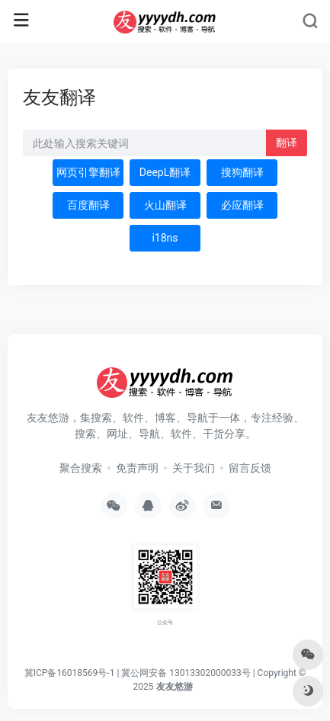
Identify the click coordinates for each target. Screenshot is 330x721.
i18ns (165, 238)
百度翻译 (88, 205)
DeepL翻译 (165, 172)
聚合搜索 (80, 468)
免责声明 (137, 468)
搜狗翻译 (242, 172)
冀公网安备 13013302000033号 (185, 673)
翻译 (286, 142)
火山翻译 (165, 205)
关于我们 (193, 468)
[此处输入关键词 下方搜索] (145, 143)
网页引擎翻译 (88, 172)
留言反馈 (250, 468)
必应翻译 (242, 205)
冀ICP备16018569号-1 (69, 673)
